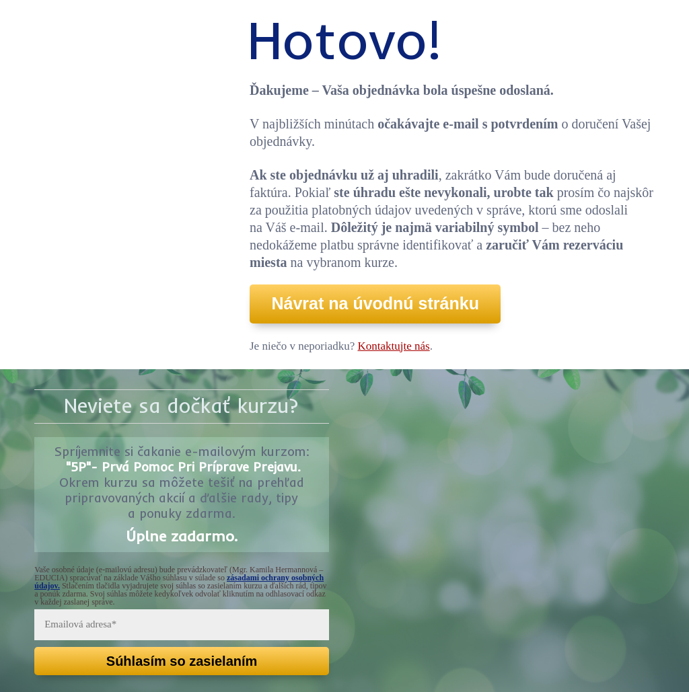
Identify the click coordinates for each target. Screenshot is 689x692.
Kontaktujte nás (394, 346)
